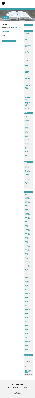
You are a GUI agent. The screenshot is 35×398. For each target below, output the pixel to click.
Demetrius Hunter (27, 171)
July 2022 (26, 253)
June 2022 (26, 254)
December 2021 (27, 262)
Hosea (26, 66)
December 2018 (27, 309)
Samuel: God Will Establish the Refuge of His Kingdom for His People (27, 94)
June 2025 (26, 206)
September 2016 (27, 345)
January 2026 (27, 197)
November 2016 (27, 342)
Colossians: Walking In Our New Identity (27, 48)
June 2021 (26, 269)
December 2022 (27, 246)
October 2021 (27, 265)
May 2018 (26, 318)
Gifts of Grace (27, 54)
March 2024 (26, 226)
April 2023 (26, 241)
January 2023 (27, 245)
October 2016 (27, 344)
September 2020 (27, 281)
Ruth (25, 156)
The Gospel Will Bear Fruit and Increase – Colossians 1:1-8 (28, 371)
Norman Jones (27, 182)
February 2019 (27, 306)
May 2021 (26, 270)
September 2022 (27, 250)
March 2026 (26, 194)
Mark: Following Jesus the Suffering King (27, 80)
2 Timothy (26, 124)
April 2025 (26, 209)
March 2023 (26, 242)
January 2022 (27, 261)
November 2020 (27, 278)
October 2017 (27, 328)
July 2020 (26, 284)
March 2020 (26, 289)
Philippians (26, 151)
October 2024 (27, 217)
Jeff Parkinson (27, 175)
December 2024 (27, 214)
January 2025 (27, 213)
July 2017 (26, 332)
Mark (25, 147)
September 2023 (27, 234)
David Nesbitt (27, 170)
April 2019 (26, 304)
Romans (26, 155)
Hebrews (26, 136)
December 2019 (27, 293)
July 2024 (26, 221)
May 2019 (26, 302)
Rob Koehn (26, 183)
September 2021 (27, 266)
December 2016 (27, 341)
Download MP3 (5, 31)
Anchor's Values (27, 44)
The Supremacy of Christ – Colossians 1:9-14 (28, 359)
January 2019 (27, 308)
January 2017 (27, 340)
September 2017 (27, 329)
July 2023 (26, 237)
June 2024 (26, 222)
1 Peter (26, 116)
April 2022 (26, 257)
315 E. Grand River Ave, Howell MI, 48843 (17, 387)
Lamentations (27, 143)
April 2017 (26, 336)
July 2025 (26, 205)
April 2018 (26, 320)
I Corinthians (27, 139)
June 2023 (26, 238)
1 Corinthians (27, 33)
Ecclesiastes (27, 128)
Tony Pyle (26, 186)
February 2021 (27, 274)
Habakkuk (26, 65)
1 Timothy (26, 119)
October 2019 (27, 296)
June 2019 (26, 301)
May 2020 (26, 286)
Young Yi (26, 187)
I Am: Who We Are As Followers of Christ (27, 69)
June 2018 (26, 317)
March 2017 (26, 337)
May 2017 (26, 334)
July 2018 (26, 316)
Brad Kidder (26, 166)
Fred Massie (27, 174)
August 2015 (27, 348)
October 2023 (27, 233)
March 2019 (26, 305)
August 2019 (27, 298)
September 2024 (27, 218)
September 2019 (27, 297)
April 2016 (26, 346)
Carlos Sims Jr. (27, 167)
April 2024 (26, 225)
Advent (26, 38)
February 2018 (27, 322)
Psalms (26, 152)
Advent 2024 (27, 39)
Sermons (5, 17)
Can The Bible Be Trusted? (16, 27)
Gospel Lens (27, 64)
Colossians (26, 127)
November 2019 (27, 294)
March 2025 (26, 210)
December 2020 (27, 277)
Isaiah (26, 140)
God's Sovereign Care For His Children (27, 57)
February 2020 (27, 290)
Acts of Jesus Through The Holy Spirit (27, 36)
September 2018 (27, 313)
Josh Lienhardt (27, 179)
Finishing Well (27, 51)
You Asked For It (27, 108)
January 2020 (27, 292)
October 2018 (27, 312)
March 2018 (26, 321)
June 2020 (26, 285)
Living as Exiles (27, 78)
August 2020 (27, 282)
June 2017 (26, 333)
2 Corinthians (27, 120)
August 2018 (27, 314)
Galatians (26, 132)
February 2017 (27, 338)
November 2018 (27, 310)
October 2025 (27, 201)
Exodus (26, 131)
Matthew (26, 148)
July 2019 (26, 300)
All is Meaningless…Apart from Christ (27, 42)
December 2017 (27, 325)
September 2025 (27, 202)
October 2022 (27, 249)
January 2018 (27, 324)
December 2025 (27, 198)
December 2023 (27, 230)
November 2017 (27, 326)
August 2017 (27, 330)
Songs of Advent (27, 97)
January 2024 (27, 229)
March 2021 (26, 273)
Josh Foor (26, 178)
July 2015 (26, 349)
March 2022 (26, 258)
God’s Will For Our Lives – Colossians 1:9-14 (28, 365)
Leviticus (26, 144)
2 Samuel (26, 123)
